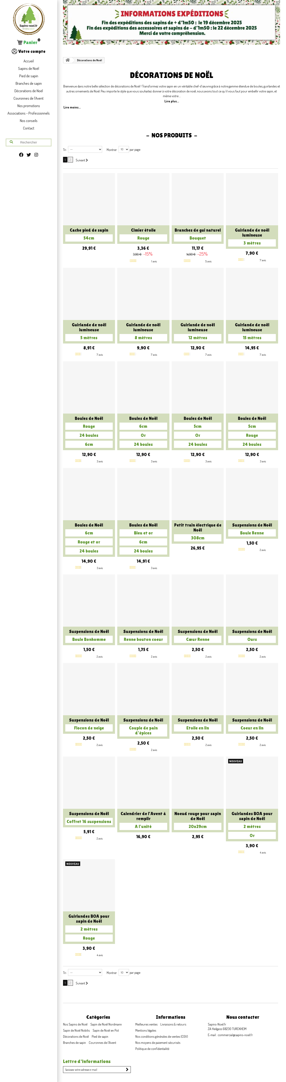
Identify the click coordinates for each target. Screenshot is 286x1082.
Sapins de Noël (28, 68)
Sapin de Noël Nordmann (106, 1024)
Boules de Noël (89, 432)
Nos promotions (28, 105)
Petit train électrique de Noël (198, 531)
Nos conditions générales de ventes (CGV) (161, 1036)
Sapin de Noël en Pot (106, 1030)
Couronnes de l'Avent (29, 98)
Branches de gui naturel (198, 235)
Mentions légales (145, 1030)
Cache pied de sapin (89, 235)
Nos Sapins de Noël (75, 1024)
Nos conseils (29, 120)
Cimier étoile (143, 235)
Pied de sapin (28, 75)
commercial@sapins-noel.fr (235, 1035)
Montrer (112, 150)
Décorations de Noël (28, 90)
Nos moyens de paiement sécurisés (157, 1042)
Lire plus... (171, 101)
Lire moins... (72, 107)
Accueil (28, 61)
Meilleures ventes (146, 1024)
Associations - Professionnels (28, 113)
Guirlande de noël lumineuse (252, 237)
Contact (28, 128)
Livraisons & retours (173, 1024)
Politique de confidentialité (152, 1049)
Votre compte (28, 51)
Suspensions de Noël (252, 529)
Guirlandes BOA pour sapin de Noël (252, 825)
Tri (64, 150)
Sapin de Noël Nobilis (76, 1030)
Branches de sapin (29, 83)
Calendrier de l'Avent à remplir (143, 820)
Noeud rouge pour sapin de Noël (198, 820)
